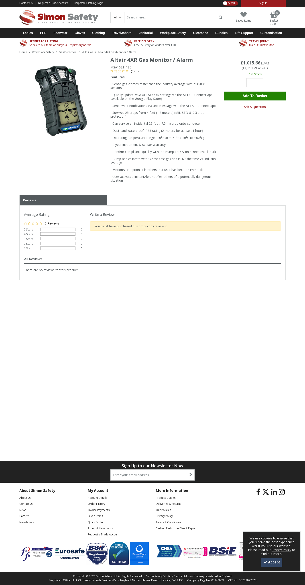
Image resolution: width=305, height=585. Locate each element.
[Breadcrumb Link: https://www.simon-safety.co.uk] (23, 52)
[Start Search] (220, 17)
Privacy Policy (164, 516)
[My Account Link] (263, 3)
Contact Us (26, 3)
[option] (61, 100)
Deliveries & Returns (168, 503)
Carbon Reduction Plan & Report (176, 528)
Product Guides (165, 497)
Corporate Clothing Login (88, 3)
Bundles (221, 33)
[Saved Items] (243, 17)
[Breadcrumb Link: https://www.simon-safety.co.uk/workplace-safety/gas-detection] (68, 52)
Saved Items (95, 516)
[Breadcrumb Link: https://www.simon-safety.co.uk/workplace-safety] (43, 52)
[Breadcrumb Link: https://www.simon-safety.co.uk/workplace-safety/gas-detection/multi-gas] (87, 52)
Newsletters (26, 522)
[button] (124, 71)
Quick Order (95, 522)
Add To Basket (254, 96)
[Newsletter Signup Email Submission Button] (191, 475)
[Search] (170, 17)
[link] (258, 492)
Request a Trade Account (53, 3)
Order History (96, 503)
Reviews (29, 200)
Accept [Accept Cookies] (271, 562)
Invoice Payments (99, 510)
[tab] (63, 200)
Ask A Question (255, 107)
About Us (25, 497)
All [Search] (116, 17)
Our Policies (163, 510)
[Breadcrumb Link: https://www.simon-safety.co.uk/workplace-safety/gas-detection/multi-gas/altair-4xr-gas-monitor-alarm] (117, 52)
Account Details (97, 497)
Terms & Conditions (168, 522)
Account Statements (100, 528)
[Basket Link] (274, 18)
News (22, 510)
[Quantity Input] (254, 82)
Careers (24, 516)
